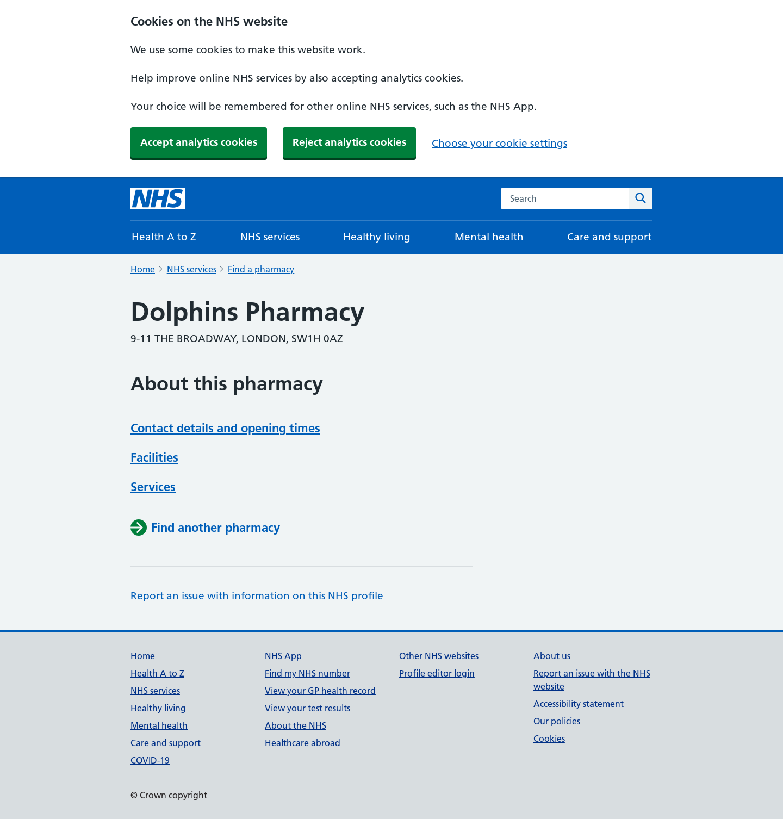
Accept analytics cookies (198, 142)
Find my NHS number (307, 673)
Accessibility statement (578, 703)
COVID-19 (150, 760)
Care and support (609, 237)
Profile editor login (437, 673)
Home (142, 269)
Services (153, 486)
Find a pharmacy (261, 269)
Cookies (549, 738)
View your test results (307, 708)
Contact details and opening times (225, 428)
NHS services (270, 237)
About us (551, 655)
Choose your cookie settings (499, 143)
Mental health (489, 237)
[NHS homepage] (157, 198)
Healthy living (377, 237)
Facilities (154, 457)
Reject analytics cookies (349, 142)
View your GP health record (320, 690)
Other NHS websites (438, 655)
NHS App (283, 655)
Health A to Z (164, 237)
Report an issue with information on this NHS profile (256, 596)
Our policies (556, 721)
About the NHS (295, 725)
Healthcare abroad (302, 742)
